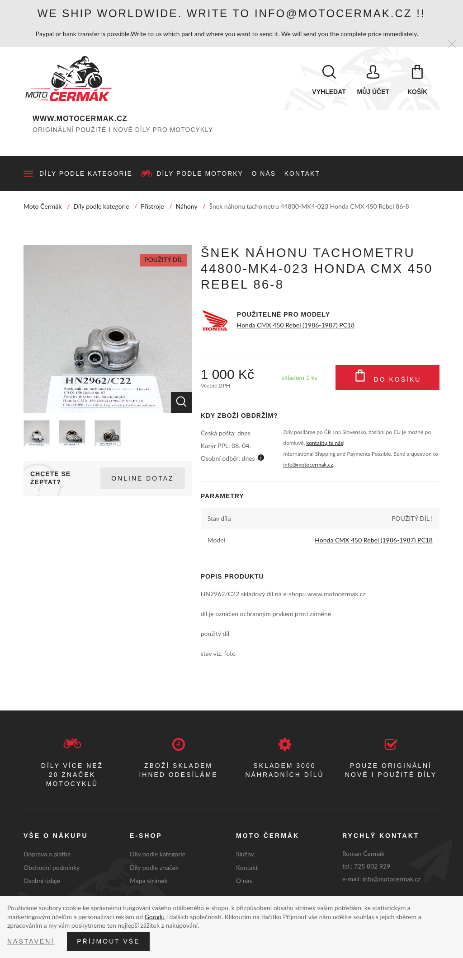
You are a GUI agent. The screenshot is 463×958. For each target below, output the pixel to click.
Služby (245, 854)
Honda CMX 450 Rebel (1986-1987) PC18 (296, 325)
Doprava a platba (47, 854)
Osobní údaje (42, 880)
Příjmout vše (108, 941)
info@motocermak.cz (308, 464)
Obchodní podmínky (52, 867)
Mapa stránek (148, 880)
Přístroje (152, 206)
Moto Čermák (42, 206)
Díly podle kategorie (85, 173)
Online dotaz (142, 478)
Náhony (187, 206)
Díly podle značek (154, 867)
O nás (264, 173)
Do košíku (387, 377)
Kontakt (302, 173)
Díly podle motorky (199, 173)
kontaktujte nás (325, 442)
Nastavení (30, 941)
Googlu (155, 917)
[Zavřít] (452, 44)
